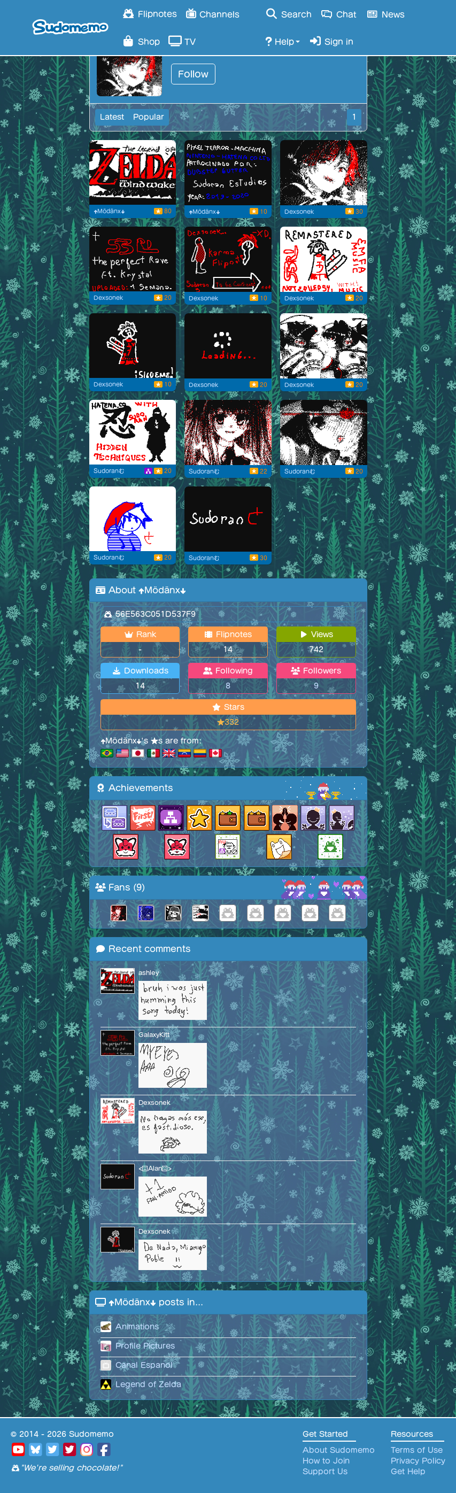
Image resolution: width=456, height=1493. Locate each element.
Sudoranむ (109, 471)
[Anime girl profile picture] (228, 432)
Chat (338, 14)
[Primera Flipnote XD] (228, 519)
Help (279, 41)
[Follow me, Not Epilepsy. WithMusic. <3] (323, 259)
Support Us (325, 1471)
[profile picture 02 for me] (323, 172)
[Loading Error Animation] (228, 345)
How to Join (326, 1461)
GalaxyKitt (153, 1035)
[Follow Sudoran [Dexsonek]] (132, 345)
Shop (141, 41)
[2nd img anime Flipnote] (323, 432)
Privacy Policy (418, 1461)
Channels (212, 13)
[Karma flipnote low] (228, 259)
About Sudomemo (339, 1450)
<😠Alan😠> (155, 1168)
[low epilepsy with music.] (228, 172)
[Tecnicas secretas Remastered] (132, 432)
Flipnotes (149, 13)
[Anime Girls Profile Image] (323, 345)
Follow (193, 74)
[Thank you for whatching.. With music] (132, 259)
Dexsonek (299, 211)
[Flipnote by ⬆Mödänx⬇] (132, 172)
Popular (148, 117)
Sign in (330, 41)
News (385, 14)
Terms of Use (417, 1450)
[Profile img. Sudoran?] (132, 519)
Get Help (408, 1471)
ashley (148, 973)
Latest (112, 117)
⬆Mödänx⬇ (109, 211)
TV (182, 41)
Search (288, 14)
